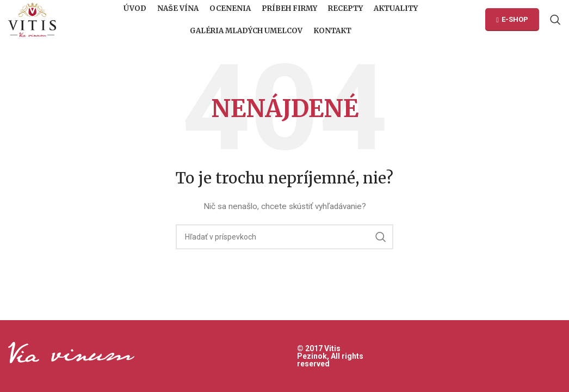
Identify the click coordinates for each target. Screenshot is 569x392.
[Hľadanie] (555, 22)
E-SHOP (512, 21)
